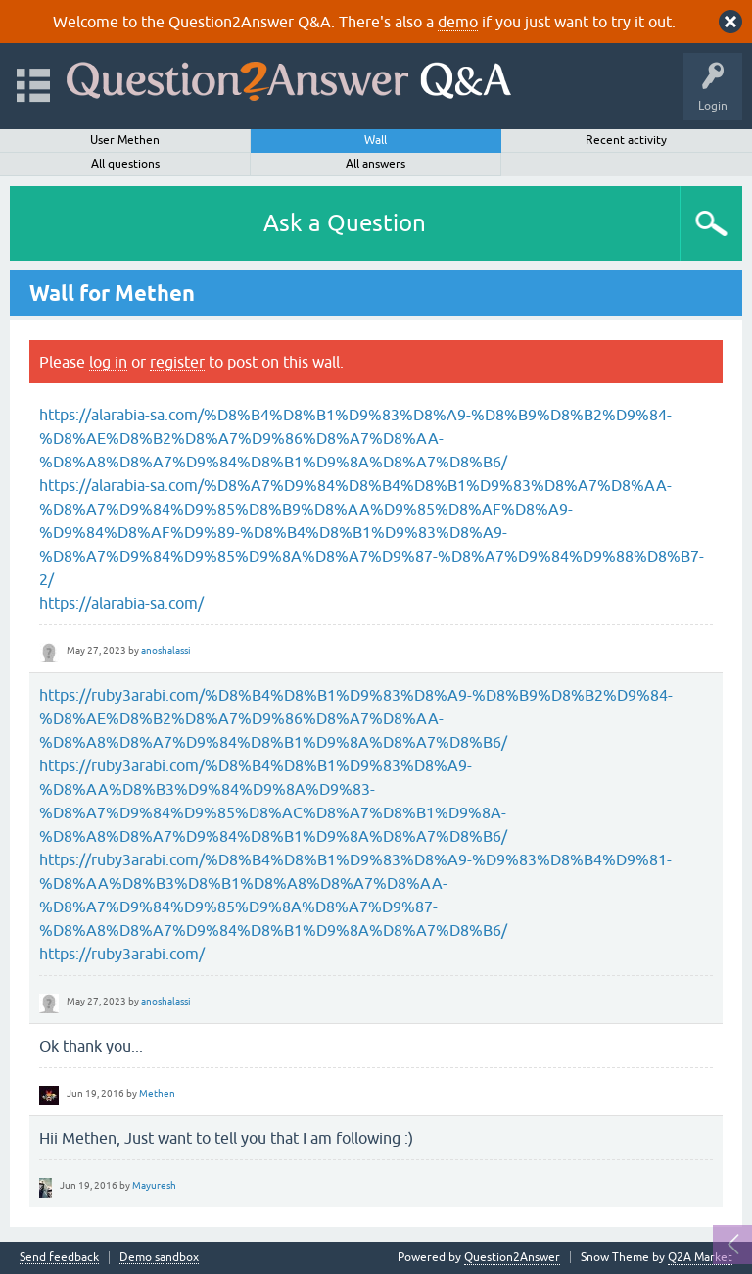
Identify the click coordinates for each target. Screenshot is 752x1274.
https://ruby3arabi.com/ (122, 953)
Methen (157, 1093)
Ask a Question (344, 223)
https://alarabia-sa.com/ (121, 603)
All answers (375, 164)
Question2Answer (512, 1257)
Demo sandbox (159, 1257)
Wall (375, 140)
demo (458, 21)
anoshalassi (166, 650)
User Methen (125, 140)
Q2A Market (700, 1257)
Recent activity (626, 140)
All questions (125, 164)
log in (108, 361)
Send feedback (59, 1257)
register (177, 361)
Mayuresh (154, 1185)
